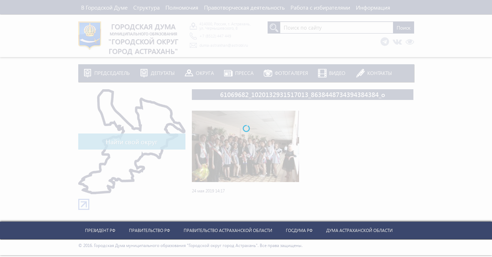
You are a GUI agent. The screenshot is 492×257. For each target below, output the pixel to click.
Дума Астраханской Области (359, 230)
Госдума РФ (299, 230)
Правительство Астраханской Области (228, 230)
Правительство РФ (149, 230)
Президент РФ (100, 230)
